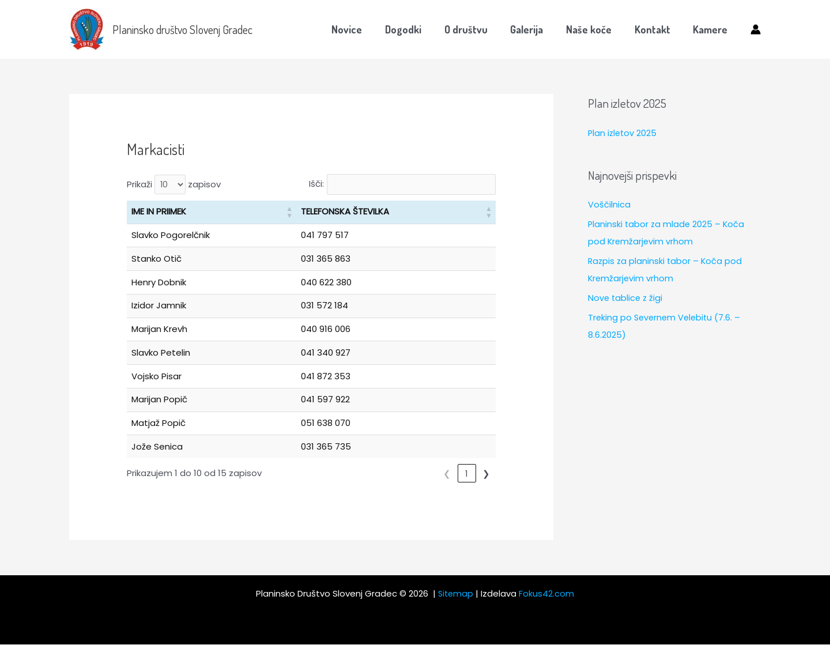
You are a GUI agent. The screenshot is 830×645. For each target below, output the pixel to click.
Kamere (711, 29)
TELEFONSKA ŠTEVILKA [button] (341, 212)
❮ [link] (427, 473)
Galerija (534, 29)
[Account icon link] (755, 29)
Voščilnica (609, 204)
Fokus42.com (547, 594)
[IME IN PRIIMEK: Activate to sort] (210, 212)
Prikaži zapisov (174, 185)
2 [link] (467, 473)
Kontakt (655, 29)
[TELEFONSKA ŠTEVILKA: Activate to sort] (394, 212)
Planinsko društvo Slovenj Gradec (182, 29)
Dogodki (415, 29)
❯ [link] (486, 473)
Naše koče (594, 29)
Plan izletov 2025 (623, 133)
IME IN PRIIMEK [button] (158, 212)
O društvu (475, 29)
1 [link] (447, 473)
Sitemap (455, 594)
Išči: (309, 184)
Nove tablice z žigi (626, 297)
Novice (360, 29)
